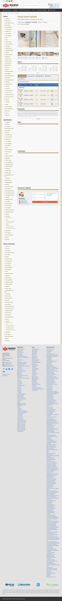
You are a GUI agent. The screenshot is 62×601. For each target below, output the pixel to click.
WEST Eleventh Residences (52, 568)
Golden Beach (34, 351)
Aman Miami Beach (50, 372)
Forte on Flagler (49, 413)
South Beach (34, 385)
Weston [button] (7, 113)
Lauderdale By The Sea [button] (9, 175)
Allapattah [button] (7, 122)
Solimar (7, 223)
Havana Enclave (50, 426)
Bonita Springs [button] (8, 27)
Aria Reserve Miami (50, 373)
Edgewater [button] (7, 158)
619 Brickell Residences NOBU (52, 355)
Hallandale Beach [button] (9, 50)
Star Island (34, 386)
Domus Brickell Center (51, 402)
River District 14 (50, 487)
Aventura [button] (7, 18)
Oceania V (19, 391)
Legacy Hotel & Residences (52, 441)
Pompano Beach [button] (8, 90)
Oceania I (19, 386)
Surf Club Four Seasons (10, 226)
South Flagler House (50, 509)
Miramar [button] (7, 67)
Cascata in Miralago (35, 359)
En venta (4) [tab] (22, 76)
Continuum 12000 (50, 397)
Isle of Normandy (35, 368)
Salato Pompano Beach (51, 493)
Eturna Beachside (50, 408)
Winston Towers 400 (21, 426)
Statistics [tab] (22, 79)
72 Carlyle (48, 352)
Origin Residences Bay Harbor (52, 473)
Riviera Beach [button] (8, 205)
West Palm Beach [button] (9, 108)
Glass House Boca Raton (51, 421)
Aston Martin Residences (22, 356)
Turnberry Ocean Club (21, 420)
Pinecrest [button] (7, 86)
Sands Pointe (19, 406)
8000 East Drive (50, 364)
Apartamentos (20, 347)
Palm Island (34, 380)
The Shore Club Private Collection (53, 538)
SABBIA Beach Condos (21, 404)
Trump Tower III (20, 419)
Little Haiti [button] (7, 178)
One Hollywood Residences (52, 466)
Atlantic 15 (34, 355)
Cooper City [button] (8, 31)
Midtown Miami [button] (8, 182)
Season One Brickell (50, 494)
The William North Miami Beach (52, 545)
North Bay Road (35, 379)
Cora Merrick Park (50, 398)
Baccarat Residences (51, 379)
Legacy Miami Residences (51, 442)
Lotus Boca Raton (35, 373)
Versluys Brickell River (51, 559)
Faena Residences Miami (51, 409)
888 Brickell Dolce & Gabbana (52, 356)
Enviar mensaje (45, 201)
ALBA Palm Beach (50, 366)
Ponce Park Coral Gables (51, 479)
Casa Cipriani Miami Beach (52, 391)
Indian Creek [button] (8, 58)
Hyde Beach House (20, 364)
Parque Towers (20, 399)
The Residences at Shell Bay (52, 532)
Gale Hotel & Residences (21, 363)
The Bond (19, 409)
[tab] (9, 19)
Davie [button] (6, 37)
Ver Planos (45, 57)
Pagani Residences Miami (51, 475)
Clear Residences (50, 395)
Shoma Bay (49, 499)
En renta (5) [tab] (30, 76)
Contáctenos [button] (51, 10)
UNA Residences (50, 553)
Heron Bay (34, 363)
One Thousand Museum (21, 393)
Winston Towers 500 (21, 427)
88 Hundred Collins (9, 217)
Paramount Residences (21, 398)
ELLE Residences (50, 404)
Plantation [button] (7, 88)
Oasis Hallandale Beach (51, 459)
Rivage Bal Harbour (50, 486)
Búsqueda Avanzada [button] (42, 10)
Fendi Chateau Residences (10, 221)
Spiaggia (7, 224)
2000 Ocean (19, 353)
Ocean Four (19, 384)
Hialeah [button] (7, 52)
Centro (18, 361)
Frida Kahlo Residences (51, 419)
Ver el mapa (32, 57)
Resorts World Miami (50, 481)
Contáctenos (5, 375)
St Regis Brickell (50, 510)
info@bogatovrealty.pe (55, 7)
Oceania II (19, 387)
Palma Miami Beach (50, 476)
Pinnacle (19, 401)
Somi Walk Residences (51, 507)
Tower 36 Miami (50, 546)
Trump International (21, 413)
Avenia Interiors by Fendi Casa (52, 378)
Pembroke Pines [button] (9, 84)
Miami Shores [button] (8, 65)
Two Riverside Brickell (51, 552)
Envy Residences (50, 407)
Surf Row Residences (9, 227)
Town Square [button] (8, 232)
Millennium (19, 373)
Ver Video (38, 57)
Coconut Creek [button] (8, 134)
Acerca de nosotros (6, 374)
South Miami (19, 351)
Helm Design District (50, 427)
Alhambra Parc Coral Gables (52, 370)
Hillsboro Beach (20, 350)
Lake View (34, 372)
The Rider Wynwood (50, 533)
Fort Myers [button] (7, 46)
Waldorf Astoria (50, 572)
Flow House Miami (50, 412)
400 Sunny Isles (20, 352)
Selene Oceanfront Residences (52, 495)
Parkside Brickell (50, 477)
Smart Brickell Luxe (50, 504)
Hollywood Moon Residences (52, 429)
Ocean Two (19, 381)
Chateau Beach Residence (22, 362)
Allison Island (34, 352)
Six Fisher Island (50, 501)
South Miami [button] (8, 207)
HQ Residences (49, 424)
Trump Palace (20, 414)
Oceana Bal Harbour (21, 385)
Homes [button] (15, 10)
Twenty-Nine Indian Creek (51, 549)
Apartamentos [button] (7, 10)
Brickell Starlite (49, 387)
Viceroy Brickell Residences (52, 561)
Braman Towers (50, 386)
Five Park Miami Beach (51, 410)
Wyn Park (48, 575)
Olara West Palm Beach (51, 464)
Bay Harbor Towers (50, 380)
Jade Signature (20, 369)
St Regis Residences (50, 511)
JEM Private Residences (51, 435)
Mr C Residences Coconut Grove (23, 378)
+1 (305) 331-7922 (56, 4)
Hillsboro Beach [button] (8, 54)
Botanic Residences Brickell (52, 384)
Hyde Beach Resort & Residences (23, 366)
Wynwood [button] (7, 115)
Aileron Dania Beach (50, 369)
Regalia (18, 402)
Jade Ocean (19, 368)
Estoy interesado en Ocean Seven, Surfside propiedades (52, 196)
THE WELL (48, 513)
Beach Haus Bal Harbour (51, 381)
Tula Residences (50, 547)
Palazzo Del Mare (20, 395)
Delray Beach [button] (8, 151)
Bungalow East (49, 389)
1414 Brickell (49, 358)
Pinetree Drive (34, 381)
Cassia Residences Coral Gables (53, 392)
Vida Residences (50, 562)
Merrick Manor (20, 372)
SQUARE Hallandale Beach (52, 490)
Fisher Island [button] (8, 42)
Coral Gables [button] (8, 33)
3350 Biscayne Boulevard (51, 361)
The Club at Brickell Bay (21, 410)
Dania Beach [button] (8, 145)
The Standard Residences (51, 541)
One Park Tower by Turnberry (52, 467)
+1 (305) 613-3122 (56, 5)
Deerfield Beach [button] (8, 149)
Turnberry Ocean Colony (21, 421)
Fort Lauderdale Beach (36, 362)
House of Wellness (50, 430)
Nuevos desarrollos (51, 347)
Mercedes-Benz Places (51, 446)
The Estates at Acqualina (51, 523)
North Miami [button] (8, 73)
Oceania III (19, 389)
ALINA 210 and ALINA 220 (51, 367)
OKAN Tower (49, 456)
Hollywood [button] (7, 56)
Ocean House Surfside (10, 222)
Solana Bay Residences (51, 505)
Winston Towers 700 (21, 430)
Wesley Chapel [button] (8, 106)
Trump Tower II (20, 418)
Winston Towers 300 (21, 425)
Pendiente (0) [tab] (39, 76)
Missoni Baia (19, 374)
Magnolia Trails (35, 376)
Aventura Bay (34, 356)
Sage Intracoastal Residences (52, 492)
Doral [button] (6, 39)
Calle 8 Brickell (49, 390)
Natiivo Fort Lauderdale (51, 453)
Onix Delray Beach (50, 471)
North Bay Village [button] (9, 71)
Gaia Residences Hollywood (52, 420)
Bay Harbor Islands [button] (9, 23)
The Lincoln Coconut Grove (52, 526)
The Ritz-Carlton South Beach (52, 536)
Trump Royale (20, 415)
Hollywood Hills (35, 366)
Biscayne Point (35, 357)
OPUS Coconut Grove (51, 458)
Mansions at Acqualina (21, 370)
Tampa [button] (6, 104)
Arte (6, 218)
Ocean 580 (49, 460)
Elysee (48, 406)
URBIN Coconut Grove (51, 555)
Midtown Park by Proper (51, 447)
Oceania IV (19, 390)
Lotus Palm (34, 375)
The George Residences (36, 387)
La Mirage (34, 370)
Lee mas (38, 118)
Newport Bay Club (35, 378)
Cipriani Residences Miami (52, 393)
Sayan (18, 407)
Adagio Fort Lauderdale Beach (52, 368)
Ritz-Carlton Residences (51, 482)
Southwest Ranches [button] (9, 94)
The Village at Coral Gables (52, 544)
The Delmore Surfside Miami (11, 228)
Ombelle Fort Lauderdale (51, 465)
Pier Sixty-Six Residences (51, 478)
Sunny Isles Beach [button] (9, 96)
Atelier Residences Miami (51, 376)
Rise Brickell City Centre (21, 403)
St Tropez (19, 408)
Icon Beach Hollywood (51, 431)
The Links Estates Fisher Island (38, 389)
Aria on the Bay (20, 355)
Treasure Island (35, 390)
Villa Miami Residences (51, 563)
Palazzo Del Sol (20, 396)
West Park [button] (7, 111)
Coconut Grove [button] (8, 29)
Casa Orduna (34, 358)
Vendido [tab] (47, 76)
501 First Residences (50, 353)
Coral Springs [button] (8, 35)
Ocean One (19, 380)
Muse (18, 379)
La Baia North (49, 438)
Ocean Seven (8, 102)
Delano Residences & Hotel (52, 401)
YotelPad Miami (20, 431)
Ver (56, 91)
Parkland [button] (7, 82)
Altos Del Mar (34, 353)
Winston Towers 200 (21, 424)
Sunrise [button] (7, 99)
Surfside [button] (7, 101)
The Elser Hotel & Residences (22, 412)
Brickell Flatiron (20, 359)
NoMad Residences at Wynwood (53, 455)
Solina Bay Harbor (50, 506)
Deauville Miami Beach (51, 399)
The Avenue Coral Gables (51, 516)
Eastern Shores (35, 361)
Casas (33, 347)
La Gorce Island (35, 369)
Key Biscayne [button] (8, 61)
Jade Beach (19, 367)
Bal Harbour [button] (8, 20)
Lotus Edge (34, 374)
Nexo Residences (50, 454)
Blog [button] (33, 10)
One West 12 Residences (51, 470)
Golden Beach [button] (8, 48)
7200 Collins (49, 363)
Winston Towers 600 (21, 429)
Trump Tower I (20, 416)
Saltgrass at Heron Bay (36, 384)
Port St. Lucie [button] (8, 92)
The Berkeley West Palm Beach (53, 517)
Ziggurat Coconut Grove (51, 576)
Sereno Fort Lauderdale (51, 496)
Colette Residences (50, 396)
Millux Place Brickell (50, 448)
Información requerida (23, 57)
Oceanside (19, 392)
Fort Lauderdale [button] (8, 44)
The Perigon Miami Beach (51, 528)
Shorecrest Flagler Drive (51, 500)
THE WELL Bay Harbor (51, 515)
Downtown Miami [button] (9, 156)
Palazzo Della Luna (21, 397)
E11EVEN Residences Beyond (52, 403)
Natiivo (48, 452)
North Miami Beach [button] (9, 75)
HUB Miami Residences (51, 425)
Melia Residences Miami (51, 444)
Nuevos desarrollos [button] (25, 10)
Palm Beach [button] (8, 77)
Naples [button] (6, 69)
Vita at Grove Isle (50, 567)
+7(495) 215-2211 (56, 6)
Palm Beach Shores (21, 349)
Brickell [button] (7, 132)
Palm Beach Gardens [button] (10, 193)
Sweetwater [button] (7, 230)
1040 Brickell (49, 357)
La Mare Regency (50, 439)
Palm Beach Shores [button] (9, 80)
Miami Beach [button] (8, 63)
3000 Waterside (50, 359)
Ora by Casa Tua (50, 472)
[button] (57, 27)
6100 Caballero (49, 362)
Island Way (34, 367)
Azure (7, 220)
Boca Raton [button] (7, 25)
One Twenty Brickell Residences (53, 469)
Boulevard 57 (49, 385)
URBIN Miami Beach (50, 556)
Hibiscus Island (34, 364)
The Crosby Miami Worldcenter (52, 521)
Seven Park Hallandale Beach (52, 498)
